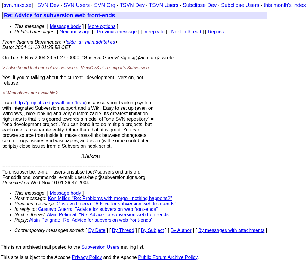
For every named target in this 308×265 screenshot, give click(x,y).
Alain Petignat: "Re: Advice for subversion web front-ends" (109, 214)
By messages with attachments (231, 230)
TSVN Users (163, 5)
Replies (216, 31)
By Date (96, 230)
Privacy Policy (87, 257)
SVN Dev (48, 5)
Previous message (117, 31)
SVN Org (104, 5)
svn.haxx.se (18, 5)
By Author (181, 230)
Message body (65, 26)
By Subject (152, 230)
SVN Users (76, 5)
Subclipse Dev (200, 5)
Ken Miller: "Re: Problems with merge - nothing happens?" (110, 198)
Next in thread (186, 31)
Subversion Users (100, 247)
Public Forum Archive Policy (167, 257)
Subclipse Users (240, 5)
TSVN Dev (132, 5)
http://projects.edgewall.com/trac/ (50, 102)
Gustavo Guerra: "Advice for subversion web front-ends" (116, 203)
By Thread (123, 230)
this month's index (285, 5)
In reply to (154, 31)
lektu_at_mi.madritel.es (90, 42)
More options (102, 26)
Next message (75, 31)
